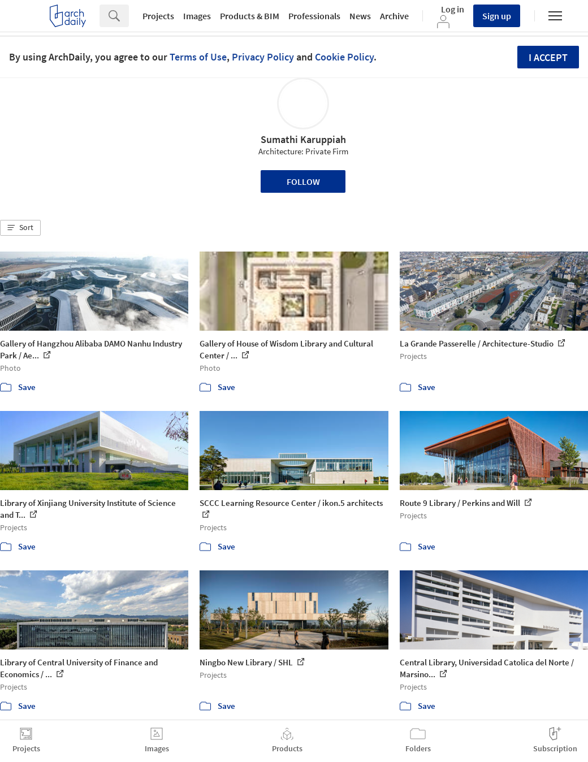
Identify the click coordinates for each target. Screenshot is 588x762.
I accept (548, 57)
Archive (394, 15)
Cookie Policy (344, 56)
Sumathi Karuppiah (303, 139)
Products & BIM (249, 15)
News (360, 15)
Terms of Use (198, 56)
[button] (20, 228)
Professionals (314, 15)
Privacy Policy (263, 56)
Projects (158, 15)
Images (197, 15)
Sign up (496, 15)
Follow (303, 181)
